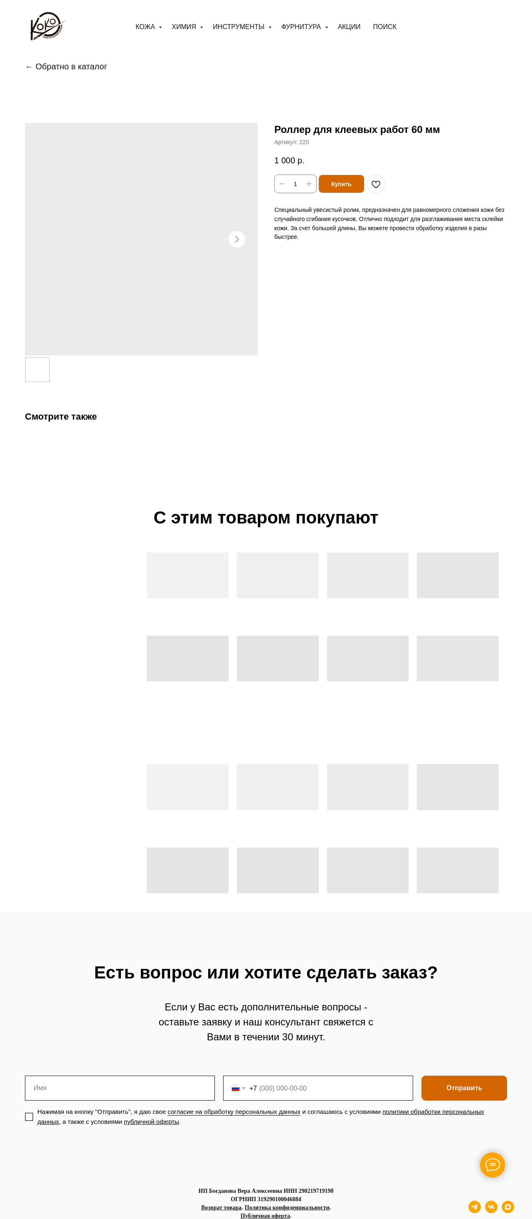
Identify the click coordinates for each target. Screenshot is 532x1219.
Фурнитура (302, 26)
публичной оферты (151, 1121)
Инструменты (239, 26)
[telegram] (474, 1210)
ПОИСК (384, 26)
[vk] (491, 1210)
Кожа (146, 26)
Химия (185, 26)
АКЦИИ (349, 26)
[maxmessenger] (508, 1210)
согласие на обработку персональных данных (233, 1111)
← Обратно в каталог (66, 66)
